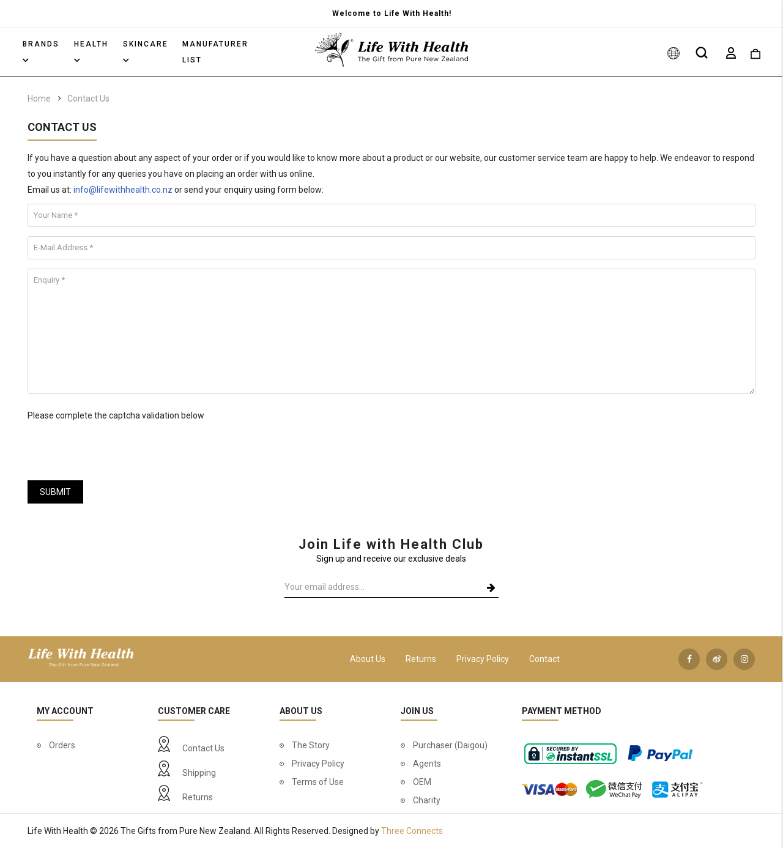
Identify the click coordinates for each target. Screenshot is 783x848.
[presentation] (120, 447)
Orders (62, 745)
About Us (367, 659)
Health (91, 51)
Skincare (145, 51)
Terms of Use (318, 782)
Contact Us (88, 98)
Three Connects (412, 831)
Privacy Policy (482, 659)
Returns (421, 659)
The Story (311, 745)
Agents (427, 763)
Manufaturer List (215, 52)
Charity (426, 800)
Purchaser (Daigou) (450, 745)
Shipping (199, 773)
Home (39, 98)
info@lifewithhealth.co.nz (123, 190)
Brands (41, 51)
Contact (544, 659)
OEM (422, 782)
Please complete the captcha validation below (116, 415)
